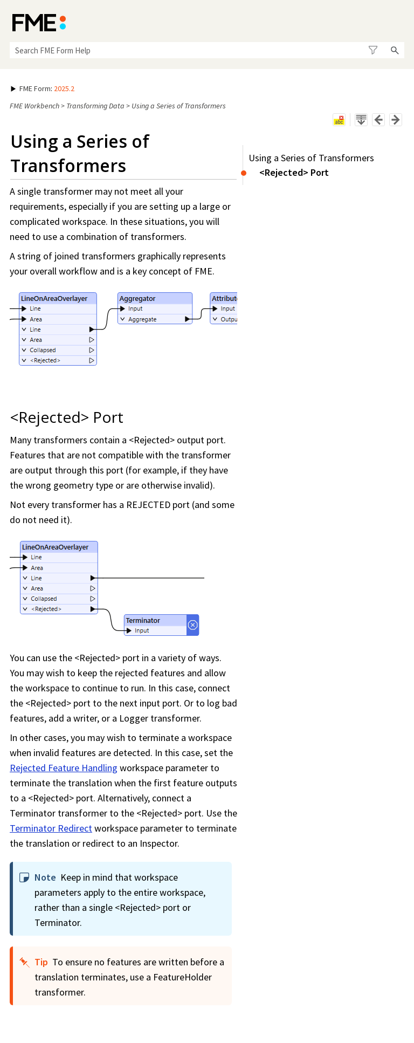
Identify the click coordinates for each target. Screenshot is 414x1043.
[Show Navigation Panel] (398, 22)
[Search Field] (207, 50)
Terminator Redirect (51, 828)
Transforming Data (95, 106)
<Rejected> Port (294, 172)
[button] (373, 50)
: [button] (42, 88)
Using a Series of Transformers (311, 158)
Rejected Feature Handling (64, 767)
